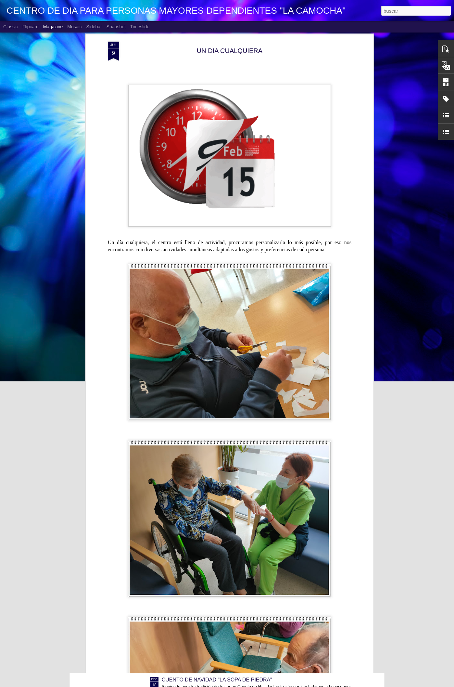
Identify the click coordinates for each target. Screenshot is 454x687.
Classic (10, 26)
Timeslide (139, 26)
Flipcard (30, 26)
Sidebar (94, 26)
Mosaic (74, 26)
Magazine (53, 26)
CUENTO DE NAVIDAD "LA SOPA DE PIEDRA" (217, 679)
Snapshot (116, 26)
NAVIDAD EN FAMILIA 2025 (194, 606)
